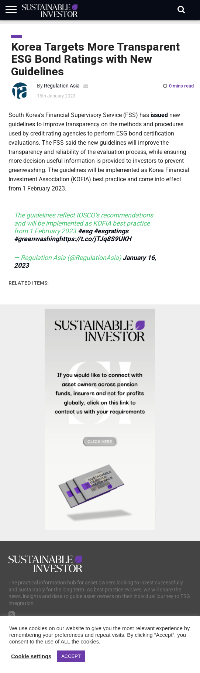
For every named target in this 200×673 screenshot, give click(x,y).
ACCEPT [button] (71, 656)
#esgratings (111, 231)
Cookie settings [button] (31, 656)
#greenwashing (36, 239)
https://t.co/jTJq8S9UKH (95, 239)
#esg (85, 231)
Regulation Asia (62, 86)
